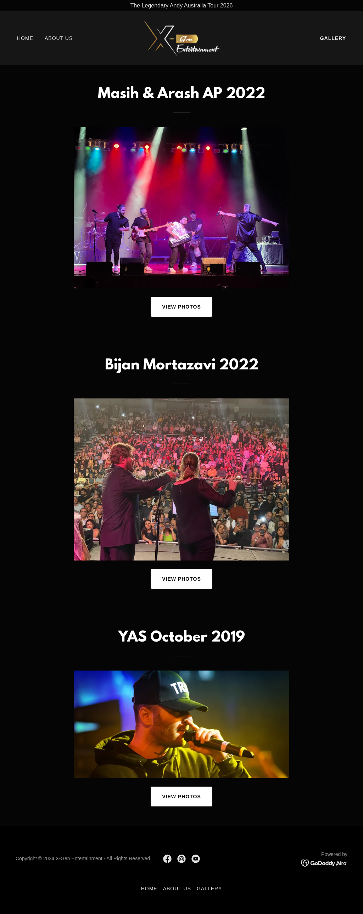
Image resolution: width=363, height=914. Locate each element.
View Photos (181, 307)
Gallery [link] (333, 38)
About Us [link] (59, 38)
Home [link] (25, 38)
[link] (181, 38)
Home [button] (149, 888)
